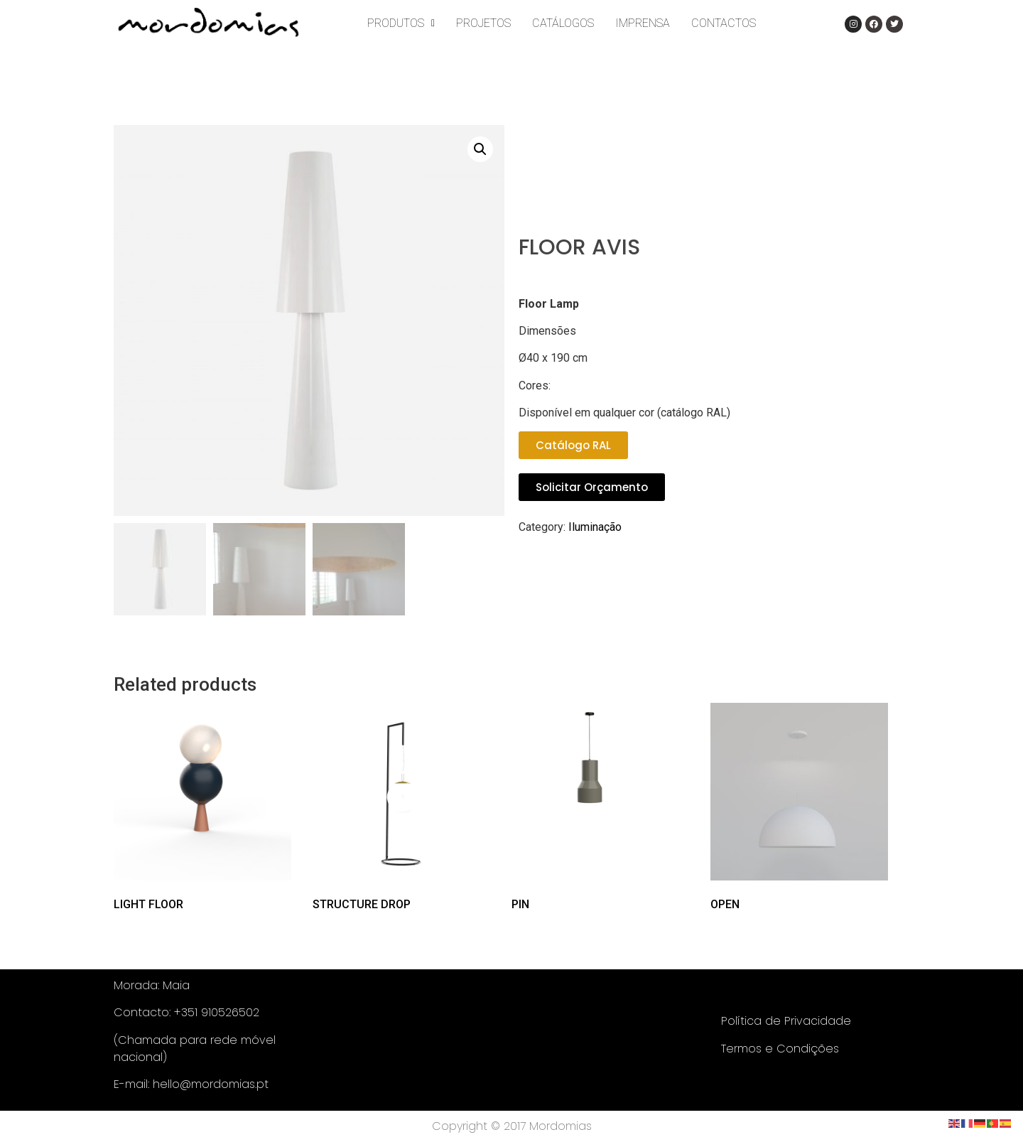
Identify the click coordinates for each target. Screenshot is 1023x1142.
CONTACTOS (723, 23)
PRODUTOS (401, 23)
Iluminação (595, 527)
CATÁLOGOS (563, 23)
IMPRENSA (642, 23)
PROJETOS (483, 23)
